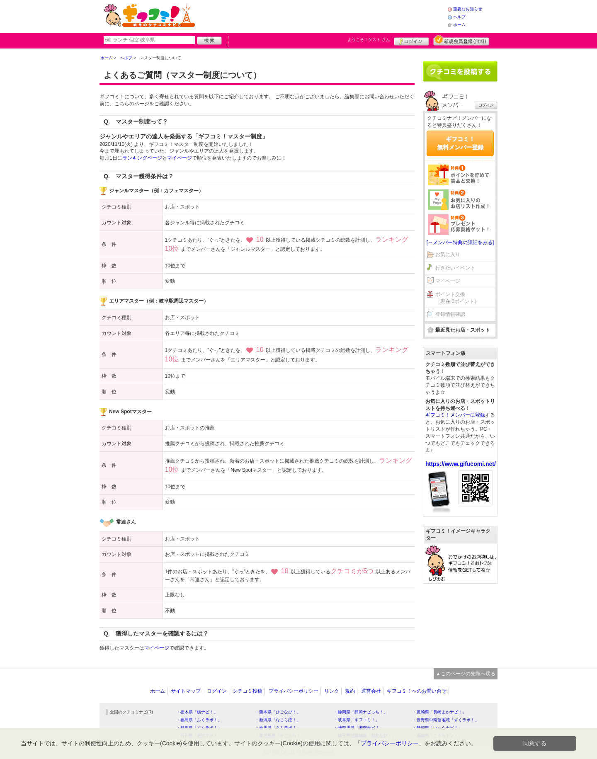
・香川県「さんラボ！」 (278, 727)
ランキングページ (142, 158)
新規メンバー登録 (461, 40)
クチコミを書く (460, 71)
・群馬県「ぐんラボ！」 (199, 727)
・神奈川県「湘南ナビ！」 (358, 727)
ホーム (459, 24)
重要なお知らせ (467, 9)
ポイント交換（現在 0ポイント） (457, 297)
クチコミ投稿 (247, 691)
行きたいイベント (455, 268)
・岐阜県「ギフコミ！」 (356, 720)
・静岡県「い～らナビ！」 (437, 727)
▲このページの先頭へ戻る (465, 674)
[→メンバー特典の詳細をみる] (460, 242)
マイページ (179, 158)
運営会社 (371, 691)
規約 (350, 691)
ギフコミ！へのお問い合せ (417, 691)
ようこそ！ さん (368, 39)
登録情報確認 (450, 314)
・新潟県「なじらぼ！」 (278, 720)
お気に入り (447, 254)
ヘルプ (459, 17)
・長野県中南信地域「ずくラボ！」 (446, 720)
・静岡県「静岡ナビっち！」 (361, 712)
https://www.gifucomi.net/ (460, 464)
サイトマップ (186, 691)
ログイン (411, 40)
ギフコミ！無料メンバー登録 (460, 143)
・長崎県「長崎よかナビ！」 (439, 712)
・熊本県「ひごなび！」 (278, 712)
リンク (331, 691)
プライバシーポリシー (293, 691)
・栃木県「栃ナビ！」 (197, 712)
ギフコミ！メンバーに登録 (455, 415)
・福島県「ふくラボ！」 (199, 720)
